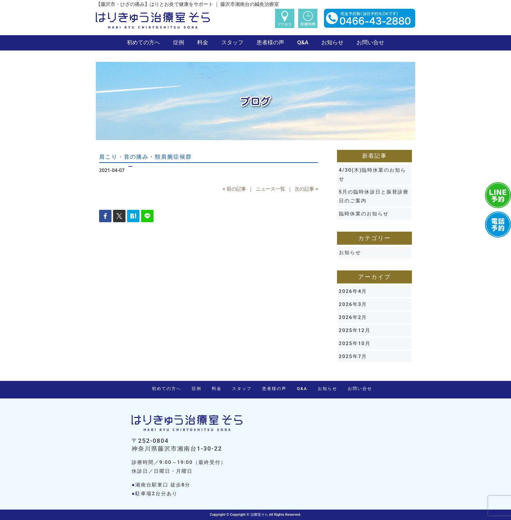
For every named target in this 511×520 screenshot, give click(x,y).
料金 (202, 42)
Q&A (302, 42)
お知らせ (332, 42)
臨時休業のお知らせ (364, 214)
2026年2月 (353, 317)
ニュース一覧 (270, 189)
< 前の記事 (234, 189)
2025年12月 (355, 330)
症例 (178, 42)
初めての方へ (143, 42)
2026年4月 (353, 291)
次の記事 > (306, 189)
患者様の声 (270, 42)
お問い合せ (370, 42)
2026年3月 (353, 304)
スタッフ (232, 42)
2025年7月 (353, 356)
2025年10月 (355, 343)
